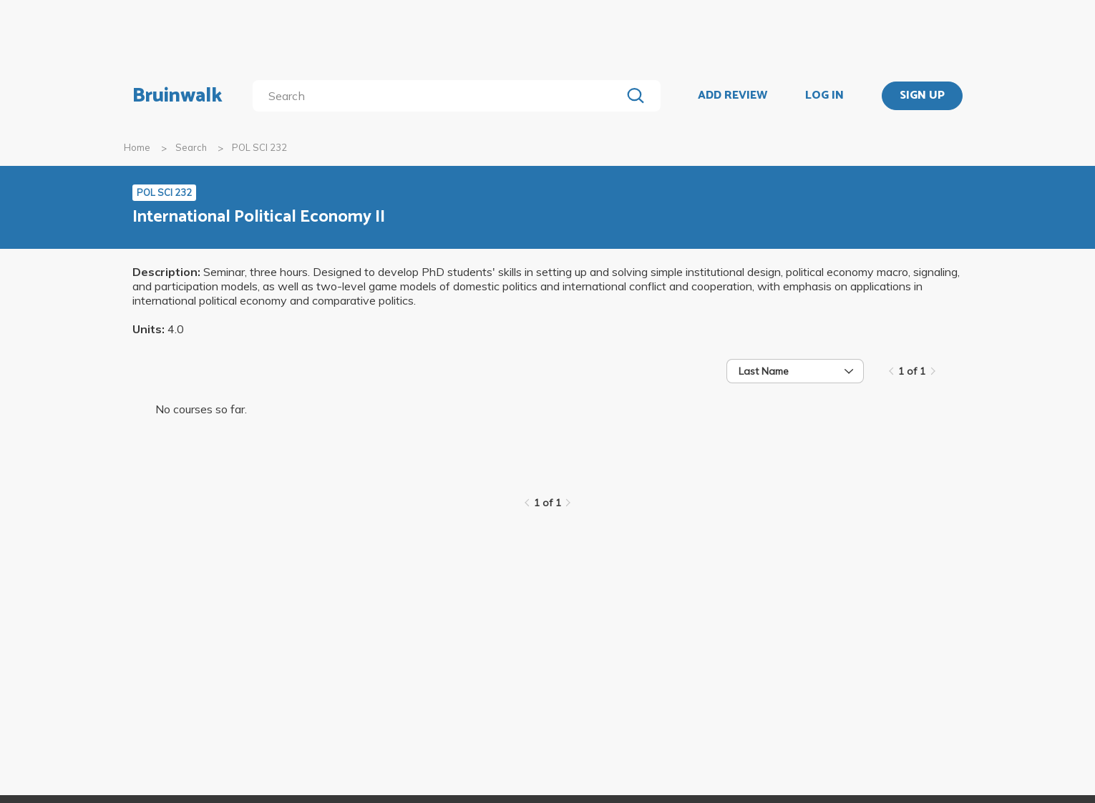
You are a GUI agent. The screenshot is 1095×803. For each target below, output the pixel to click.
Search (191, 147)
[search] (439, 96)
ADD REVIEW (732, 96)
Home (137, 147)
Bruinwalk (177, 96)
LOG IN (824, 96)
